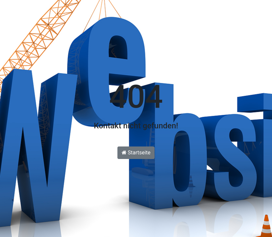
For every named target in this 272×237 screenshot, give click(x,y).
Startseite (136, 152)
